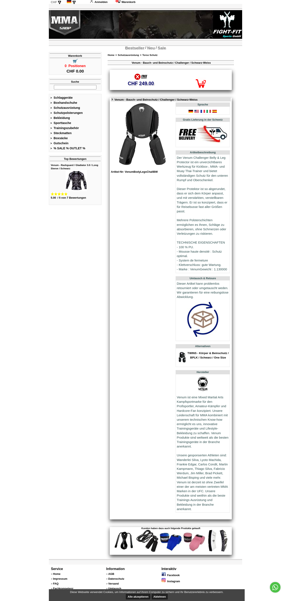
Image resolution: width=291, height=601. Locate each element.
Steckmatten (61, 133)
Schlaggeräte (61, 97)
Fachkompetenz (63, 588)
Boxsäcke (59, 138)
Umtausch (114, 588)
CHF (54, 2)
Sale (162, 48)
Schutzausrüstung (65, 107)
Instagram (171, 581)
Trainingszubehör (64, 128)
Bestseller (134, 48)
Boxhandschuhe (63, 102)
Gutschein (59, 143)
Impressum (60, 578)
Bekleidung (60, 118)
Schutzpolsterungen (66, 113)
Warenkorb (125, 2)
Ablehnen (160, 596)
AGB (111, 573)
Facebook (171, 575)
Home (111, 55)
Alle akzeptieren (138, 596)
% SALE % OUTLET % (67, 148)
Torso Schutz (150, 55)
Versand (113, 583)
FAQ (56, 583)
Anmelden (98, 2)
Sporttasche (60, 123)
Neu (151, 48)
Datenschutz (116, 578)
